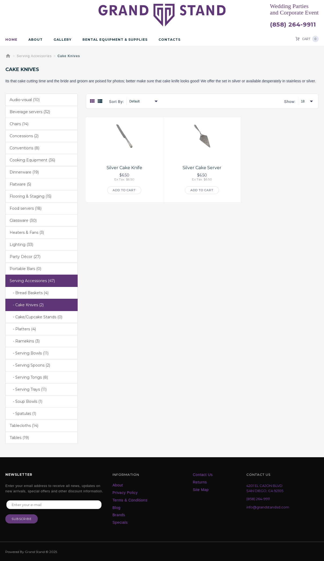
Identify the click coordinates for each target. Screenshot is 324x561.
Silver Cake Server (202, 167)
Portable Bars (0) (25, 268)
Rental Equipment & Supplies (115, 40)
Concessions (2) (24, 136)
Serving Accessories (34, 56)
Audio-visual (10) (25, 99)
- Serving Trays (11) (28, 389)
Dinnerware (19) (24, 172)
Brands (118, 515)
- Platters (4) (23, 329)
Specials (120, 522)
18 (302, 101)
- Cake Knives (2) (27, 304)
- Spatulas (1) (23, 413)
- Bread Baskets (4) (29, 292)
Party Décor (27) (25, 256)
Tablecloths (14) (24, 425)
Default (134, 101)
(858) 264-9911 (293, 24)
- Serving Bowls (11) (29, 353)
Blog (116, 508)
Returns (200, 482)
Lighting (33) (21, 244)
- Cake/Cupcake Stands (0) (36, 317)
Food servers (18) (26, 208)
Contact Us (203, 475)
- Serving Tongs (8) (29, 377)
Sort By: (116, 101)
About (35, 40)
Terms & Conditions (129, 500)
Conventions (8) (24, 148)
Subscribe (22, 519)
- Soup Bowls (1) (26, 401)
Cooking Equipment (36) (32, 160)
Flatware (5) (20, 184)
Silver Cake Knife (124, 167)
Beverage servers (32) (30, 111)
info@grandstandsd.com (267, 507)
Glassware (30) (23, 220)
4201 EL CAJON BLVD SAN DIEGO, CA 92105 (264, 488)
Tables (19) (19, 437)
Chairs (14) (19, 123)
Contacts (169, 40)
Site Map (201, 490)
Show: (290, 101)
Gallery (62, 40)
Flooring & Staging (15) (30, 196)
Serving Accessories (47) (32, 280)
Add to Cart (124, 190)
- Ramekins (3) (25, 341)
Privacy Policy (125, 492)
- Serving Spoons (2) (30, 365)
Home (11, 40)
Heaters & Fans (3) (27, 232)
